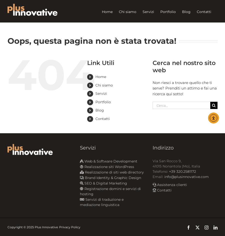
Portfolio (103, 102)
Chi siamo (104, 85)
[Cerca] (214, 105)
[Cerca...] (181, 105)
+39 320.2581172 (182, 171)
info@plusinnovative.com (186, 176)
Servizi (101, 93)
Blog (99, 110)
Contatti (102, 118)
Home (100, 76)
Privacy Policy (69, 227)
